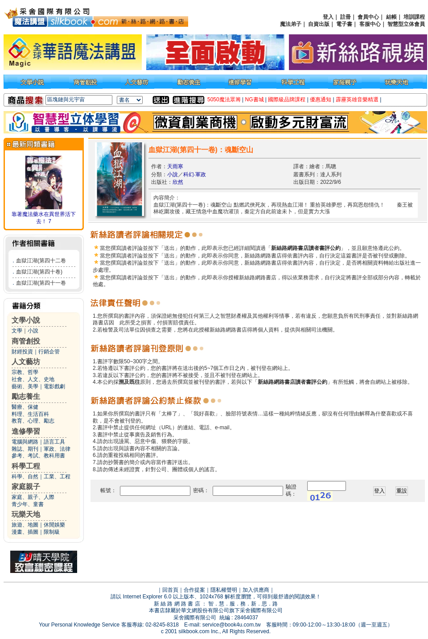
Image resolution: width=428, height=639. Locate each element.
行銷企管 (49, 352)
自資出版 (318, 24)
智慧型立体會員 (406, 24)
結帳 (391, 17)
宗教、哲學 (25, 372)
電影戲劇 (54, 386)
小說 (33, 331)
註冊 (345, 17)
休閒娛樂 (54, 525)
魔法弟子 (290, 24)
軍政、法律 (57, 449)
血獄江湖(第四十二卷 (41, 260)
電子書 (344, 24)
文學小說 (26, 320)
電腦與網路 (25, 442)
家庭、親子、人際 (33, 497)
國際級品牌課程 (286, 99)
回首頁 (170, 590)
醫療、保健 (25, 407)
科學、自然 (25, 476)
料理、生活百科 (30, 414)
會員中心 (368, 17)
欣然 (178, 182)
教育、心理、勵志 (33, 421)
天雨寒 (175, 166)
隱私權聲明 (223, 590)
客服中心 (370, 24)
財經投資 (22, 352)
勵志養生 (26, 396)
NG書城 (254, 99)
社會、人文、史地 (33, 379)
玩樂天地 (26, 514)
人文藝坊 (26, 361)
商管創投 (26, 341)
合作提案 (194, 590)
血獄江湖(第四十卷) (39, 272)
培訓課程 (414, 17)
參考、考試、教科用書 (38, 455)
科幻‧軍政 (194, 174)
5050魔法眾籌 (224, 99)
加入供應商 (256, 590)
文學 (17, 331)
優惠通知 (320, 99)
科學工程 (26, 466)
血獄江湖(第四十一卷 (41, 283)
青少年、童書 (28, 504)
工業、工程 (57, 476)
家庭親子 (26, 486)
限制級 (52, 532)
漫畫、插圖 (25, 532)
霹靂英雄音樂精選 (357, 99)
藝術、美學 (25, 386)
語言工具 (54, 442)
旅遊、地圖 (25, 525)
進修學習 (26, 431)
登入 (328, 17)
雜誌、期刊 (25, 449)
